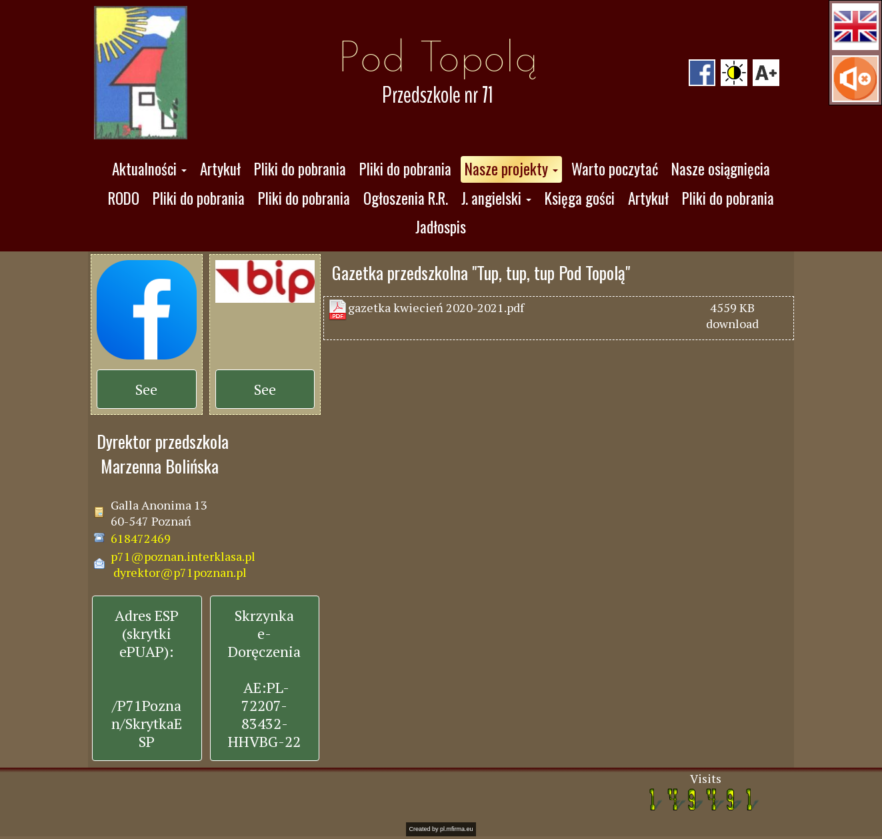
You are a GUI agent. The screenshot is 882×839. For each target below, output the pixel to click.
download (732, 323)
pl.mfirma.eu (456, 829)
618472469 (141, 538)
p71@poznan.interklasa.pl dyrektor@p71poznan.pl (183, 564)
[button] (855, 27)
